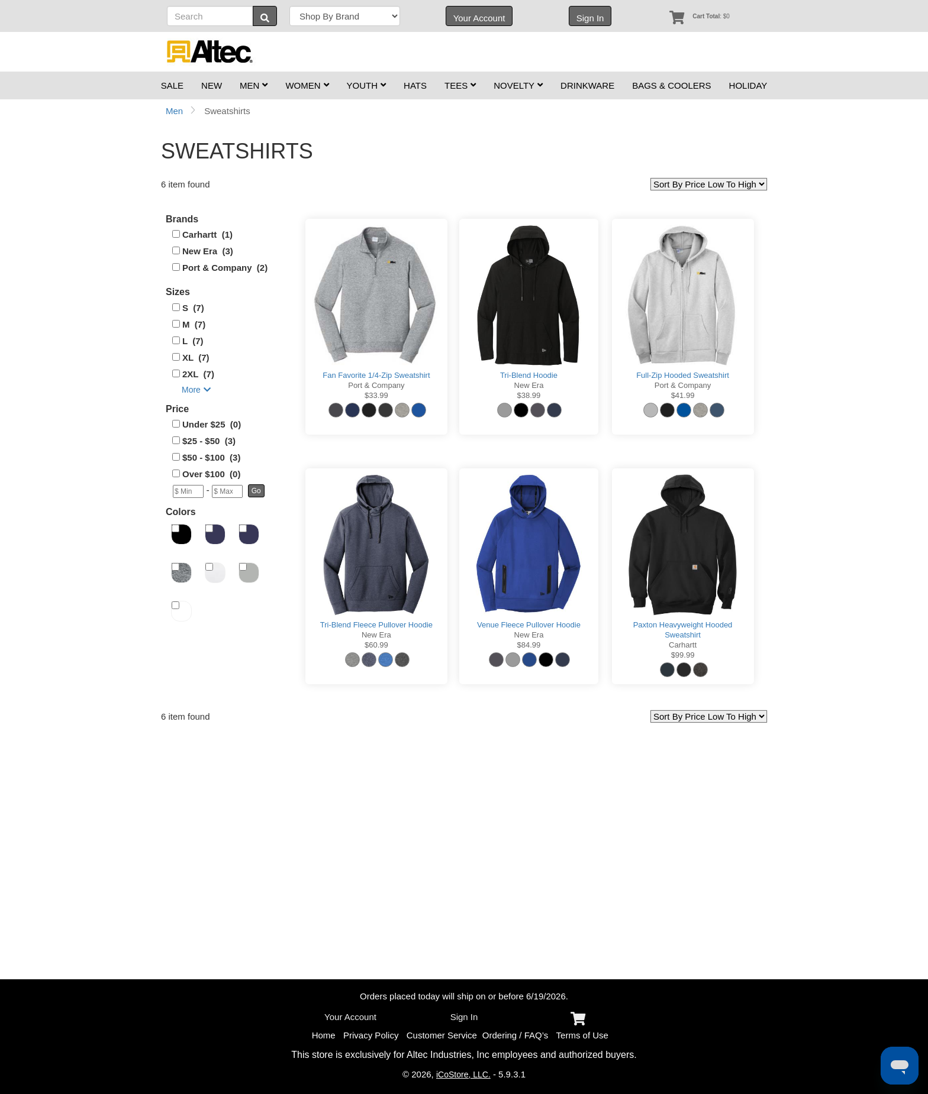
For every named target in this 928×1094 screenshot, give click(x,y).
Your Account (479, 18)
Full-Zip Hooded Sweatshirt (682, 375)
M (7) (193, 324)
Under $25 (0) (211, 424)
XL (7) (196, 357)
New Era (529, 385)
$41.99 (683, 395)
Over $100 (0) (211, 474)
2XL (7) (198, 374)
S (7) (193, 308)
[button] (256, 490)
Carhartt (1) (207, 234)
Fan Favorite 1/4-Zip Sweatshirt (376, 375)
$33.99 (376, 395)
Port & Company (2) (225, 268)
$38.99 (529, 395)
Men (254, 85)
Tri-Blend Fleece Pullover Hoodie (376, 624)
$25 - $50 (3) (209, 441)
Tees (460, 85)
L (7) (193, 341)
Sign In (590, 18)
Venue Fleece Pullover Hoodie (529, 624)
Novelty (518, 85)
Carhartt (683, 644)
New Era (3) (207, 251)
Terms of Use (582, 1035)
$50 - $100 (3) (211, 457)
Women (306, 85)
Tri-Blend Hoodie (529, 375)
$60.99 (376, 644)
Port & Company (376, 385)
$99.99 (683, 654)
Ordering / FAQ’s (515, 1035)
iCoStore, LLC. (463, 1074)
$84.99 (529, 644)
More (196, 389)
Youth (366, 85)
